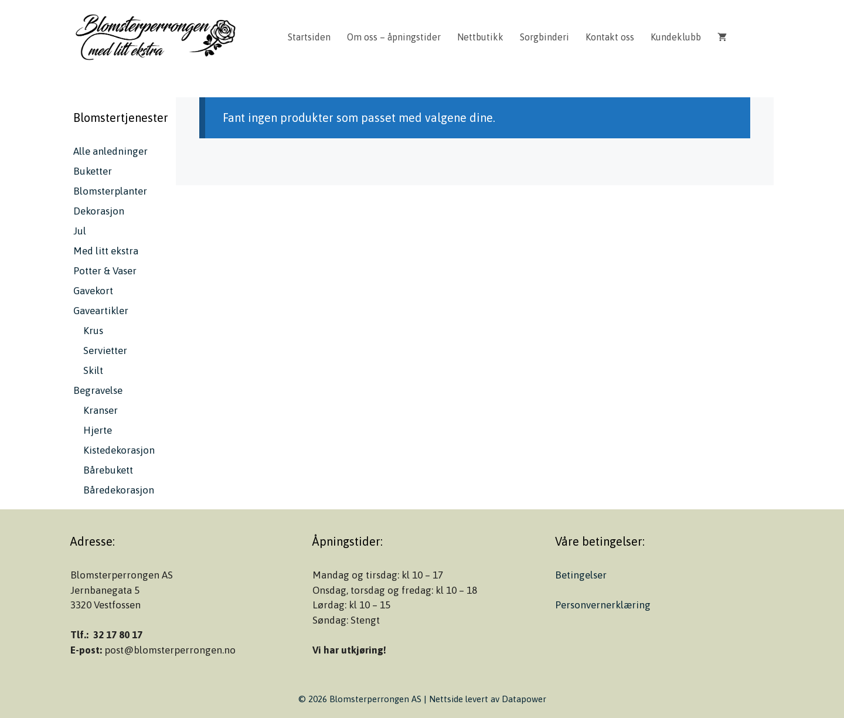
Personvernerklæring (603, 605)
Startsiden (309, 37)
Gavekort (93, 291)
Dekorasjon (98, 211)
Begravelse (97, 390)
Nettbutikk (480, 37)
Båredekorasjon (118, 490)
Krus (93, 330)
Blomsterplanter (110, 191)
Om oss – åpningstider (394, 37)
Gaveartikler (100, 311)
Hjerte (97, 430)
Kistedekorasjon (119, 450)
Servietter (105, 350)
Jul (79, 231)
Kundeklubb (676, 37)
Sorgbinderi (544, 37)
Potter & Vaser (105, 271)
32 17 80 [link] (111, 635)
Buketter (92, 171)
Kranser (100, 410)
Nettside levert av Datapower (487, 699)
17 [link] (137, 635)
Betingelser (581, 575)
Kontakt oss (610, 37)
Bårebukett (108, 470)
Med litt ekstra (105, 251)
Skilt (93, 370)
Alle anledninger (110, 151)
